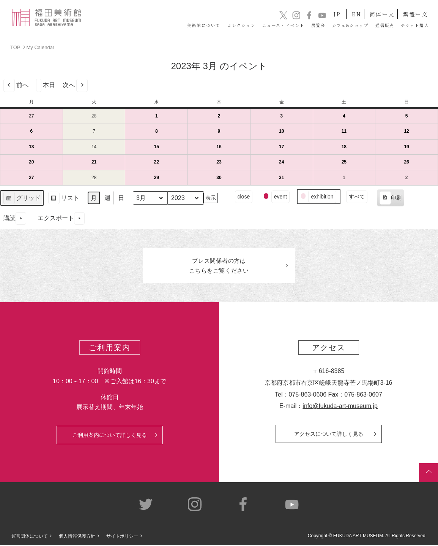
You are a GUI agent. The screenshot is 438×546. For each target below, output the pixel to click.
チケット (409, 26)
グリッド (22, 198)
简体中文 (379, 10)
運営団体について (29, 537)
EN (351, 10)
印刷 (390, 198)
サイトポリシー (122, 537)
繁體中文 (415, 10)
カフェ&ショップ (323, 26)
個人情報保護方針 (77, 537)
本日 (45, 85)
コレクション (177, 26)
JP (327, 10)
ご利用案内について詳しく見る (109, 436)
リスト (63, 198)
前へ (15, 85)
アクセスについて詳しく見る (328, 435)
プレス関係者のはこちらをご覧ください (219, 266)
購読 (14, 218)
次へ (75, 85)
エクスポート (61, 218)
